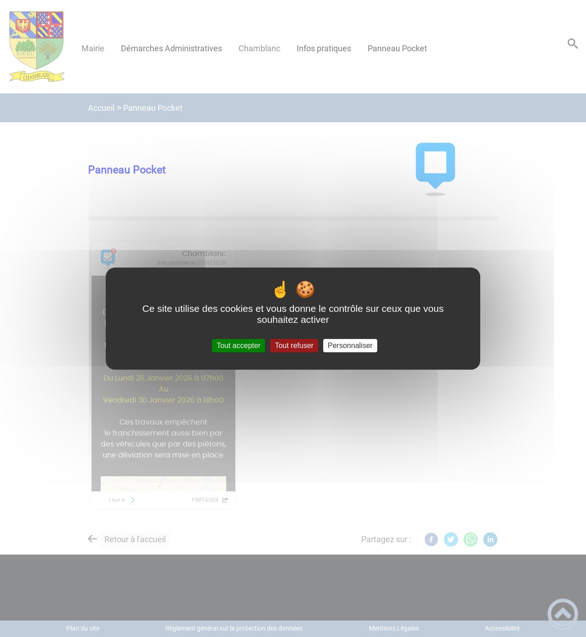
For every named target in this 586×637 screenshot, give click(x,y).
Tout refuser (294, 345)
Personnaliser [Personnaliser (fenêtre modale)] (350, 345)
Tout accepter (238, 345)
